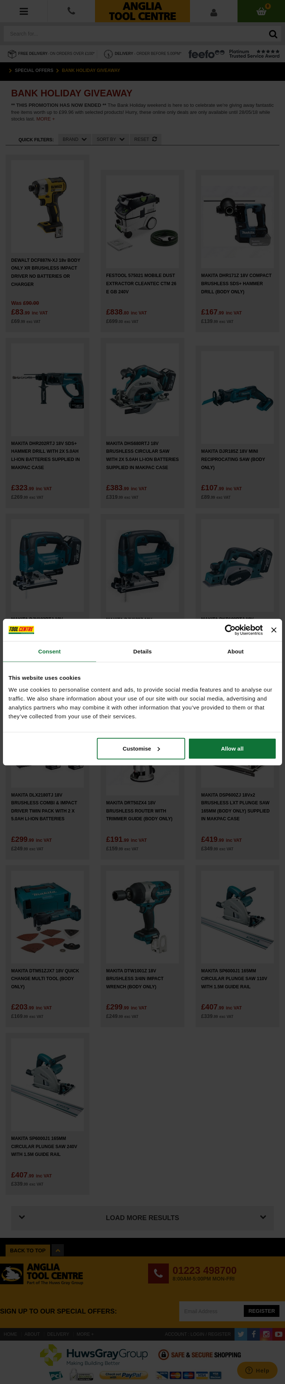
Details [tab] (142, 651)
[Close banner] (273, 630)
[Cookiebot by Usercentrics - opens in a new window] (230, 630)
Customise (141, 748)
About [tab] (235, 651)
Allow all (232, 748)
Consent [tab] (49, 651)
